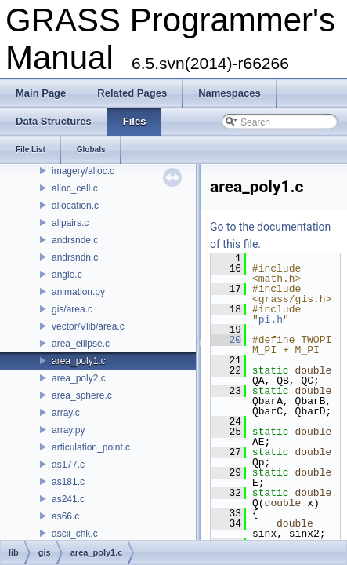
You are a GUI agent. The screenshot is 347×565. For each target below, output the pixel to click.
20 (226, 340)
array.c (66, 412)
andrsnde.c (75, 240)
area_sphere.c (82, 395)
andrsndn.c (75, 257)
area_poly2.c (79, 378)
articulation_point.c (91, 447)
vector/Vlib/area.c (88, 326)
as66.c (65, 516)
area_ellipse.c (81, 343)
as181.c (68, 481)
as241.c (68, 499)
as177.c (68, 464)
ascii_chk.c (75, 533)
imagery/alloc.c (83, 171)
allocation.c (75, 205)
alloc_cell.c (75, 188)
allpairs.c (70, 222)
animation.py (78, 291)
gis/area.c (72, 309)
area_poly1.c (79, 360)
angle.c (67, 274)
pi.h (270, 319)
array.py (68, 430)
